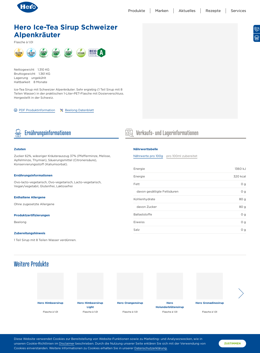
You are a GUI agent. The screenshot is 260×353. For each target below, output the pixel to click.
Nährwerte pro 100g (148, 156)
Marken (161, 10)
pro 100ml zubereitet (181, 156)
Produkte (136, 10)
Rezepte (213, 10)
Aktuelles (187, 10)
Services (238, 10)
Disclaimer (66, 343)
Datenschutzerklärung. (150, 348)
